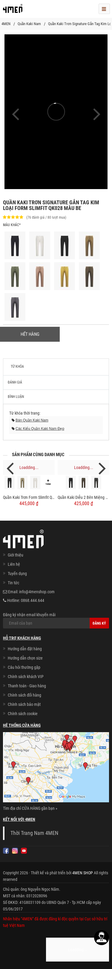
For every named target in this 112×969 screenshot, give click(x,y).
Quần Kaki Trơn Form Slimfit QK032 (29, 497)
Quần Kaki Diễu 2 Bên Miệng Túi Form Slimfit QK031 (83, 497)
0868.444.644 (32, 600)
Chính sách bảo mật (24, 704)
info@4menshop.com (37, 591)
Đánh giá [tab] (15, 382)
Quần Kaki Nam (29, 24)
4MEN (5, 24)
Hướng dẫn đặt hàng (25, 648)
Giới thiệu (15, 555)
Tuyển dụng (17, 573)
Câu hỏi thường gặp (24, 667)
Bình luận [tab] (16, 397)
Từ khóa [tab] (17, 366)
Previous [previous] (9, 468)
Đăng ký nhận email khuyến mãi (56, 620)
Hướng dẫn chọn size (25, 658)
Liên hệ (14, 564)
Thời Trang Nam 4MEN (34, 833)
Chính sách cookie (23, 713)
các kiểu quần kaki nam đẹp (40, 429)
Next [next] (102, 468)
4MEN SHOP (82, 872)
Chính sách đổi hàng (24, 695)
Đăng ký (99, 623)
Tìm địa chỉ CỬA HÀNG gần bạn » (30, 808)
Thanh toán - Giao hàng (27, 685)
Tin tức (13, 582)
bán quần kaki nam (32, 420)
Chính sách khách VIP (26, 676)
